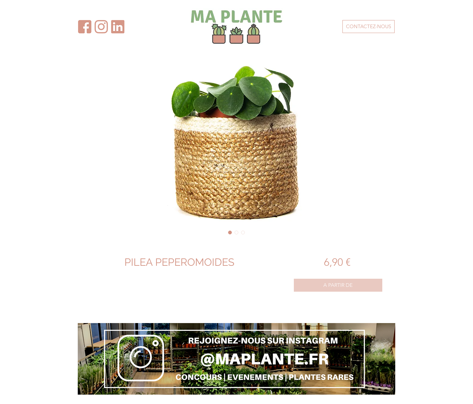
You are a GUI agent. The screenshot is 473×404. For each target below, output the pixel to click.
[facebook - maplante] (117, 26)
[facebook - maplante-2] (84, 26)
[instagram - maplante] (101, 26)
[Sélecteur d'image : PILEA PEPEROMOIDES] (230, 232)
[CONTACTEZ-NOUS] (368, 26)
